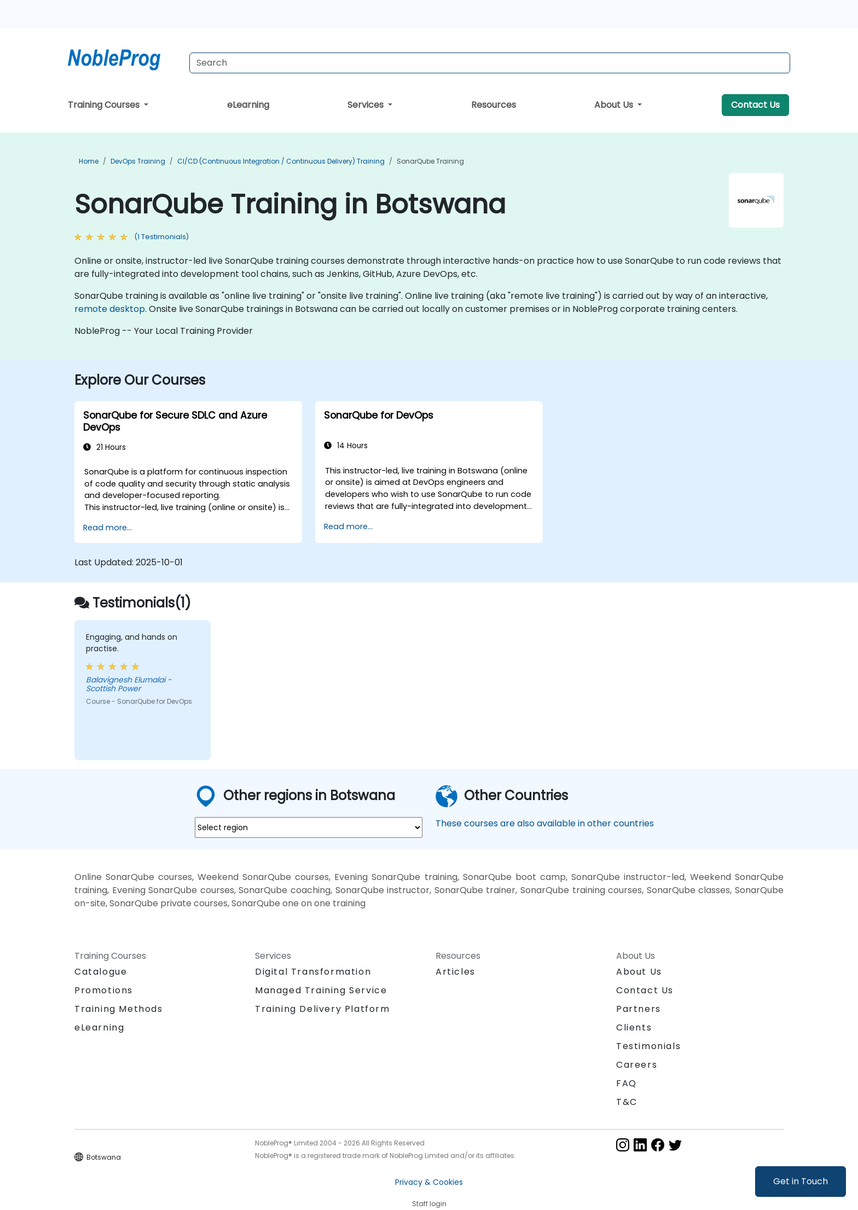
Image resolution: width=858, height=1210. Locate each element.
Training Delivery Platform (322, 1009)
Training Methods (118, 1009)
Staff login (429, 1203)
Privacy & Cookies (429, 1182)
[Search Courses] (489, 63)
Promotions (103, 990)
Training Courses (105, 105)
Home (88, 161)
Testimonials (648, 1046)
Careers (636, 1064)
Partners (638, 1009)
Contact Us (755, 105)
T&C (626, 1102)
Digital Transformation (313, 971)
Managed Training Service (321, 990)
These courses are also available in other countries (545, 823)
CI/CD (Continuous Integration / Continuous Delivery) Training (281, 161)
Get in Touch (800, 1181)
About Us (614, 105)
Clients (634, 1027)
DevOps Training (138, 161)
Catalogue (100, 971)
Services (366, 105)
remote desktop (109, 309)
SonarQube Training (430, 161)
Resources (493, 105)
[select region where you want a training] (308, 827)
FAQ (626, 1083)
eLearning (248, 105)
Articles (456, 971)
